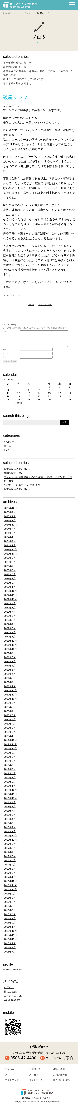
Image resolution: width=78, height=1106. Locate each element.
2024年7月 (10, 528)
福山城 (31, 305)
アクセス (33, 1074)
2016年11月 (10, 885)
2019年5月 (10, 769)
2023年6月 (10, 570)
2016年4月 (10, 914)
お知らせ (9, 441)
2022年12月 (10, 591)
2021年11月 (10, 645)
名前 (5, 349)
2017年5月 (10, 860)
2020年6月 (10, 715)
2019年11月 (10, 744)
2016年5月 (10, 910)
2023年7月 (10, 566)
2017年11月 (10, 839)
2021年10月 (10, 649)
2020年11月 (10, 694)
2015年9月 (10, 943)
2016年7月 (10, 902)
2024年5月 (10, 533)
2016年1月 (10, 926)
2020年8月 (10, 707)
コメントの (13, 995)
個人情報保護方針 (62, 1080)
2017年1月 (10, 877)
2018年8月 (10, 806)
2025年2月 (10, 516)
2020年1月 (10, 736)
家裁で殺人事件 (45, 305)
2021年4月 (10, 674)
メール (6, 353)
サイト (5, 357)
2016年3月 (10, 918)
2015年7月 (10, 951)
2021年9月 (10, 653)
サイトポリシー (37, 1080)
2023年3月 (10, 578)
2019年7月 (10, 761)
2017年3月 (10, 868)
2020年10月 (10, 698)
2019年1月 (10, 785)
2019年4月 (10, 773)
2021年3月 (10, 678)
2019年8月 (10, 756)
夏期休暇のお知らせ (15, 66)
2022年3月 (10, 628)
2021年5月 (10, 669)
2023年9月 (10, 557)
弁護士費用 (59, 1069)
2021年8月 (10, 657)
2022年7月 (10, 611)
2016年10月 (10, 889)
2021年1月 (10, 686)
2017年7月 (10, 852)
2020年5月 (10, 719)
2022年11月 (10, 595)
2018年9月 (10, 802)
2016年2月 (10, 922)
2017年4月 (10, 864)
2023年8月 (10, 562)
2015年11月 (10, 935)
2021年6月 (10, 665)
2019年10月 (10, 748)
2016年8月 (10, 897)
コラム (7, 446)
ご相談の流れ (36, 1069)
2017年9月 (10, 844)
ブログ (26, 13)
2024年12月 (10, 524)
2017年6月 (10, 856)
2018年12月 (10, 790)
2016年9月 (10, 893)
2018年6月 (10, 814)
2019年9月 (10, 752)
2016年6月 (10, 906)
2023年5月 (10, 574)
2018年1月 (10, 831)
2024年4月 (10, 537)
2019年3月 (10, 777)
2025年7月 (10, 512)
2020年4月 (10, 723)
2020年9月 (10, 703)
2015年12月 (10, 931)
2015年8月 (10, 947)
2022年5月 (10, 620)
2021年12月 (10, 640)
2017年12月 (10, 835)
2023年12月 (10, 549)
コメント (6, 332)
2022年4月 (10, 624)
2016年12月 (10, 881)
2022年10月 (10, 599)
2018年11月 (10, 794)
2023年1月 (10, 586)
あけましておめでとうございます (23, 79)
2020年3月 (10, 727)
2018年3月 (10, 823)
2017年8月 (10, 848)
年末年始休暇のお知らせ (17, 62)
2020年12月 (10, 690)
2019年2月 (10, 781)
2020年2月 (10, 732)
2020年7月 (10, 711)
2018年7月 (10, 810)
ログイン (9, 987)
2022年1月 (10, 636)
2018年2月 (10, 827)
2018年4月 (10, 819)
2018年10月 (10, 798)
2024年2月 (10, 541)
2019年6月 (10, 765)
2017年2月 (10, 873)
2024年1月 (10, 545)
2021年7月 (10, 661)
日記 (18, 295)
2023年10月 (10, 553)
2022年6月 (10, 616)
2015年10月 (10, 939)
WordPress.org (12, 1000)
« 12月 (18, 403)
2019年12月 (10, 740)
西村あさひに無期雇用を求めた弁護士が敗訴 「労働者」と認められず (38, 479)
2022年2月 (10, 632)
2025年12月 (10, 508)
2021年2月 (10, 682)
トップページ (9, 13)
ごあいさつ (10, 1069)
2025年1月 (10, 520)
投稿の (10, 991)
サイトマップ (12, 1080)
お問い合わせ (60, 1074)
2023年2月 (10, 582)
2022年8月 (10, 607)
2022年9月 (10, 603)
